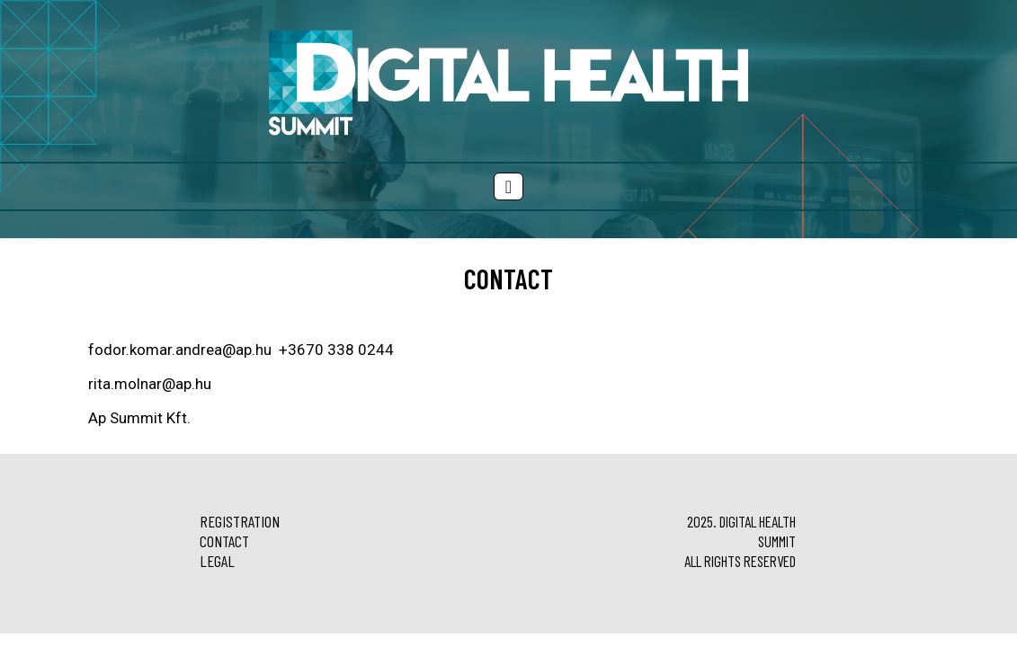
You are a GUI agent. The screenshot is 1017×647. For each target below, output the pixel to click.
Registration (240, 521)
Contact (224, 541)
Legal (217, 561)
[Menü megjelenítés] (508, 186)
